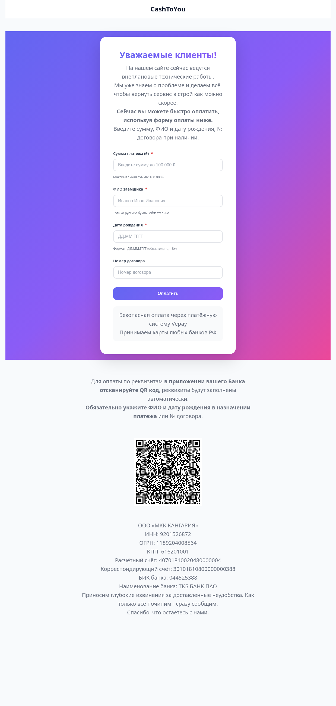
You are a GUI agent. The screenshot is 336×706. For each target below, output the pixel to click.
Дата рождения (130, 225)
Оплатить (168, 293)
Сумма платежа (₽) (133, 153)
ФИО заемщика (130, 189)
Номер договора (129, 260)
